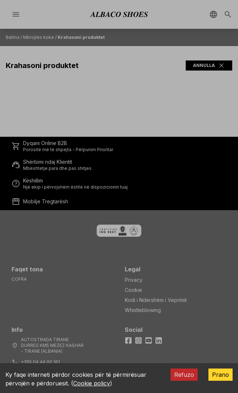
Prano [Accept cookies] (220, 374)
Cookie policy (91, 383)
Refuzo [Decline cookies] (184, 374)
